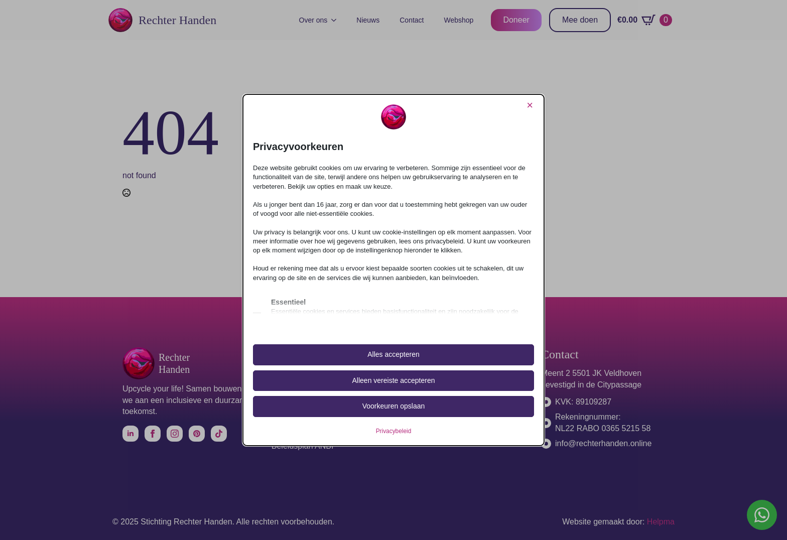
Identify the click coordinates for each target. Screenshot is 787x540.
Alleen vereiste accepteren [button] (393, 380)
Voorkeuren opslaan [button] (393, 406)
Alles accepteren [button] (393, 354)
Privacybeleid (394, 431)
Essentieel (288, 302)
